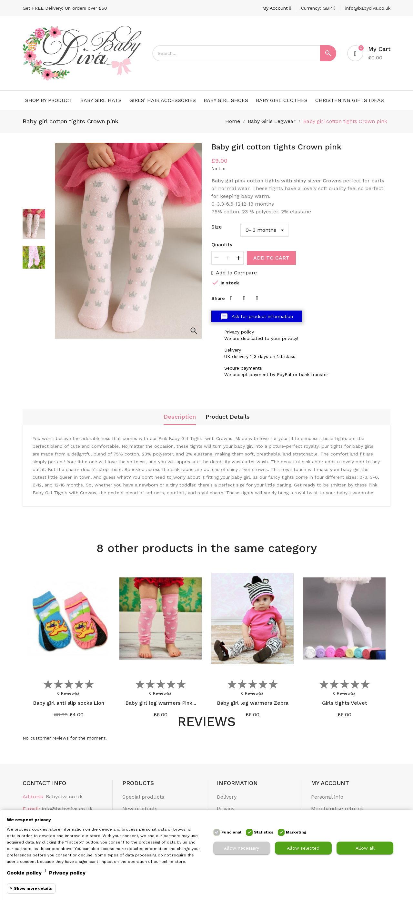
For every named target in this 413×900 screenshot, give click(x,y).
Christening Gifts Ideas (349, 100)
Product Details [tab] (228, 416)
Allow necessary (241, 848)
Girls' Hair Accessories (162, 100)
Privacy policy (67, 873)
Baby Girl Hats (101, 100)
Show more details (33, 888)
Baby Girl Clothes (281, 100)
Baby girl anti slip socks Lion (68, 703)
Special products (143, 797)
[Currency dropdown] (318, 8)
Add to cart (271, 258)
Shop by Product (49, 100)
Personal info (327, 797)
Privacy (226, 808)
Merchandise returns (337, 808)
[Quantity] (227, 257)
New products (139, 808)
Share (231, 298)
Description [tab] (180, 416)
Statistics (263, 832)
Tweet (244, 298)
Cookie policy (24, 873)
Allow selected (303, 848)
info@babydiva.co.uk (367, 8)
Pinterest (257, 298)
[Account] (276, 8)
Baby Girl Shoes (226, 100)
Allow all (365, 848)
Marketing (296, 832)
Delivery (227, 797)
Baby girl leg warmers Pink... (160, 703)
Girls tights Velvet (344, 703)
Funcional (231, 832)
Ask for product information (256, 317)
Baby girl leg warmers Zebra (252, 703)
